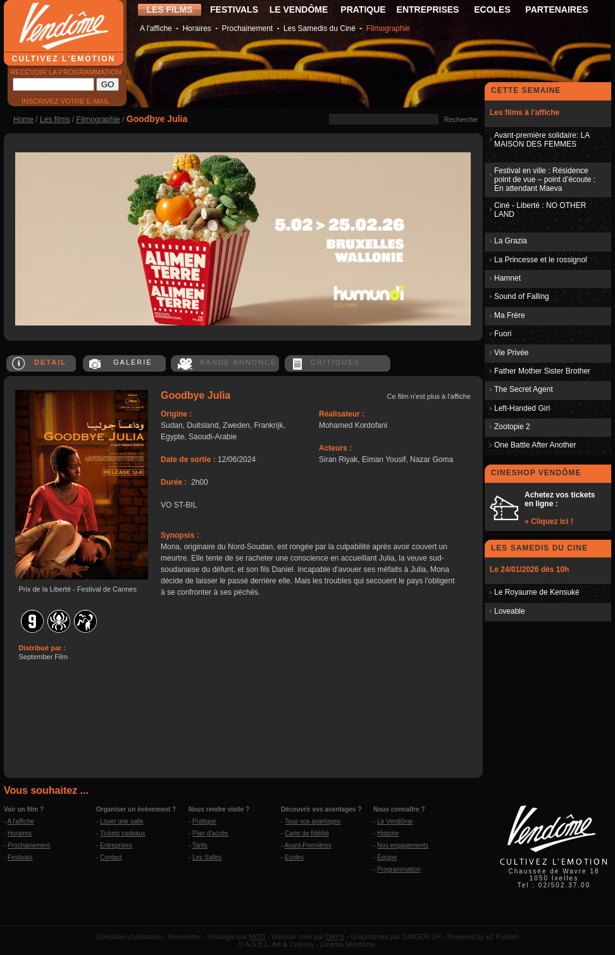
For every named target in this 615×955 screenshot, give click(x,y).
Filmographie (388, 28)
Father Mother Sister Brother (542, 371)
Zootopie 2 (512, 426)
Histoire (388, 833)
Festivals (20, 857)
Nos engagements (402, 845)
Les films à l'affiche (524, 112)
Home (23, 119)
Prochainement (247, 28)
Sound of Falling (521, 296)
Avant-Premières (308, 845)
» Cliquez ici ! (549, 521)
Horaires (196, 28)
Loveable (509, 611)
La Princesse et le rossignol (540, 259)
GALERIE (132, 362)
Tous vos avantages (312, 821)
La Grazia (510, 240)
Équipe (387, 857)
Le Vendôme (395, 821)
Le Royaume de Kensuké (537, 592)
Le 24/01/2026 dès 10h (529, 569)
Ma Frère (509, 315)
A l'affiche (156, 28)
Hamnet (507, 278)
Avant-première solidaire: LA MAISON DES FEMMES (542, 140)
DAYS (335, 936)
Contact (110, 857)
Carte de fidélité (307, 833)
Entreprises (116, 845)
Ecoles (294, 857)
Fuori (502, 333)
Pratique (204, 821)
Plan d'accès (210, 833)
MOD (257, 936)
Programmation (398, 869)
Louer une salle (121, 821)
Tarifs (200, 845)
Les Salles (206, 857)
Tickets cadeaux (123, 833)
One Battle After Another (535, 445)
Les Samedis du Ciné (319, 28)
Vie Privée (511, 352)
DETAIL (50, 362)
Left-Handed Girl (522, 408)
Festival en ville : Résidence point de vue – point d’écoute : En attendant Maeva (544, 179)
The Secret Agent (523, 389)
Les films (55, 119)
